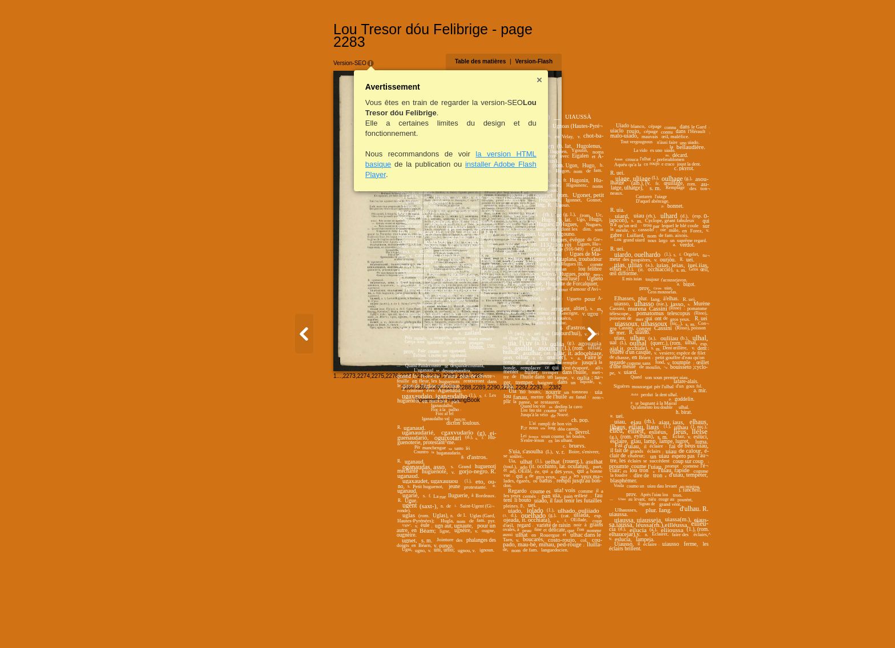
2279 (336, 622)
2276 (293, 622)
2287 (549, 623)
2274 (265, 622)
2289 (577, 623)
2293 (634, 623)
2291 (606, 623)
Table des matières (578, 49)
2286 (535, 623)
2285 (520, 623)
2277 (307, 622)
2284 (506, 623)
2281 (364, 622)
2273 (250, 622)
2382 (653, 623)
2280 (350, 622)
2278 (322, 622)
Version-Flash (632, 49)
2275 (279, 622)
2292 (620, 623)
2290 (592, 623)
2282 (379, 622)
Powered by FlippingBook (447, 636)
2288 (563, 623)
